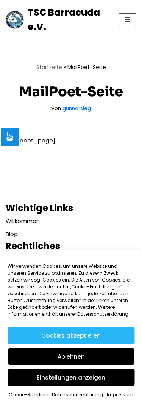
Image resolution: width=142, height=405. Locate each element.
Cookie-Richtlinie (28, 394)
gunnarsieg (76, 108)
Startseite (49, 67)
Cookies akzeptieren (71, 336)
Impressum (120, 394)
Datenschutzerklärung (77, 394)
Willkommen (23, 221)
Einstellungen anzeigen (71, 377)
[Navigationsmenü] (127, 19)
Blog (12, 234)
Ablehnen (71, 357)
